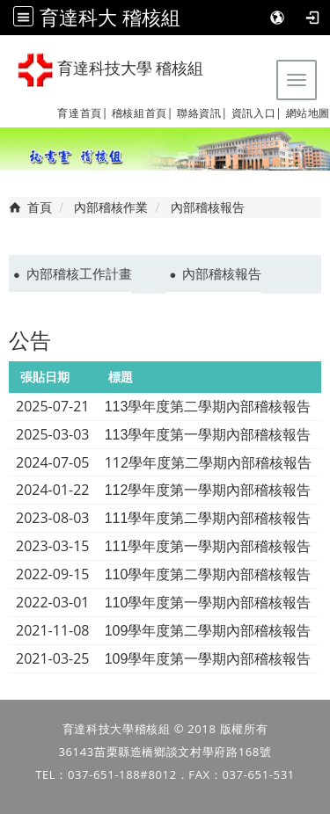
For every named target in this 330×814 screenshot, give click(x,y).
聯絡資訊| (202, 112)
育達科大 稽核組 (110, 17)
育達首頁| (82, 112)
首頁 (39, 207)
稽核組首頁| (142, 112)
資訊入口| (256, 112)
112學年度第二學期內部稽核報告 (208, 462)
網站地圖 (308, 112)
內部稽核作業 (111, 207)
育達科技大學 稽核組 (110, 70)
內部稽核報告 (221, 273)
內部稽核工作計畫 (79, 273)
